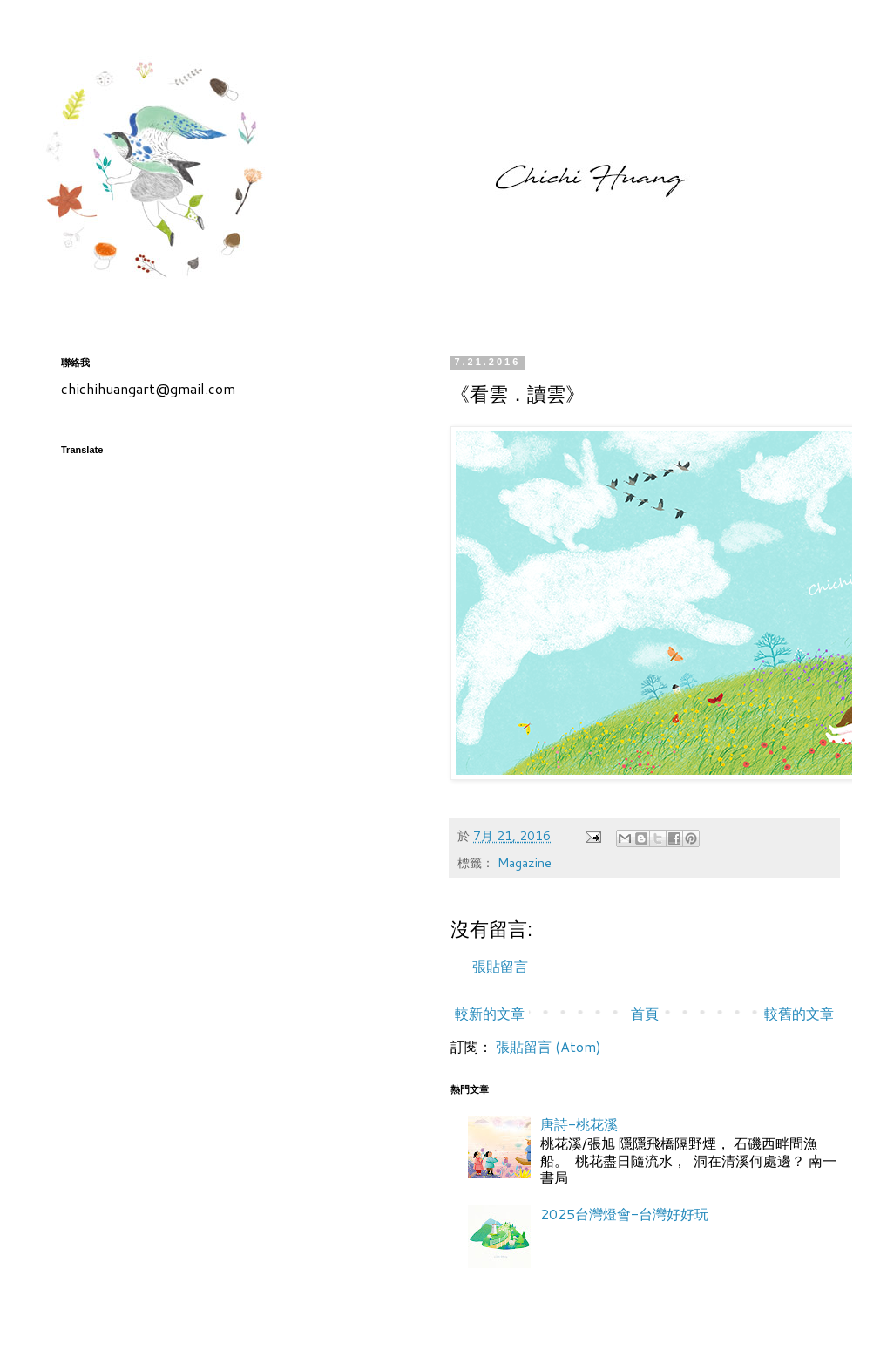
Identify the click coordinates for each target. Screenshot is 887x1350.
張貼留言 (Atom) (548, 1046)
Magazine (525, 862)
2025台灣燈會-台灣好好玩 (624, 1214)
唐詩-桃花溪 (579, 1124)
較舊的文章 (799, 1013)
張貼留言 (500, 966)
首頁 (645, 1013)
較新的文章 (490, 1013)
